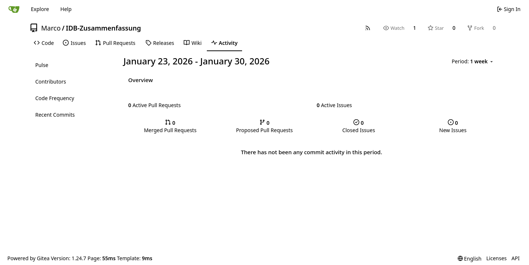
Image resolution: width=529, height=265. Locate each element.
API (515, 258)
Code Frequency (54, 98)
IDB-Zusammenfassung (103, 28)
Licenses (496, 258)
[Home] (14, 9)
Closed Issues (358, 126)
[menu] (473, 61)
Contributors (50, 81)
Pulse (41, 64)
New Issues (453, 126)
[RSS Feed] (368, 27)
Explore (40, 9)
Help (66, 9)
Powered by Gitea (28, 258)
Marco (51, 28)
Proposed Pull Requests (264, 126)
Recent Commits (55, 114)
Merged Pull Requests (170, 126)
